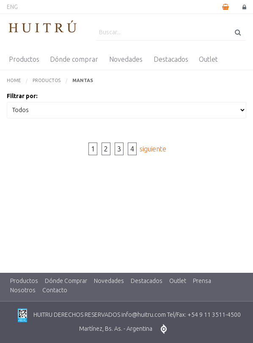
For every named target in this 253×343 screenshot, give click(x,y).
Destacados (171, 59)
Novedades (126, 59)
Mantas (82, 80)
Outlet (208, 59)
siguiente (153, 149)
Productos (24, 59)
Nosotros (23, 290)
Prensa (202, 280)
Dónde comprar (74, 59)
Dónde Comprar (66, 280)
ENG (12, 6)
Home (14, 80)
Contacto (54, 290)
